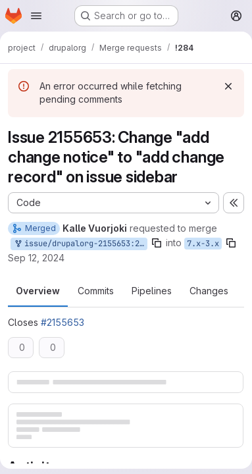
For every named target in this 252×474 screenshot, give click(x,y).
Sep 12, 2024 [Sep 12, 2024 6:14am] (36, 257)
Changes (208, 290)
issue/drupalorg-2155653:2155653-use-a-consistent (80, 244)
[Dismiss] (228, 86)
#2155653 (62, 322)
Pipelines (152, 290)
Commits (96, 290)
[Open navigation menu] (36, 15)
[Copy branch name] (156, 243)
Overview (38, 290)
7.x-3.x (203, 243)
